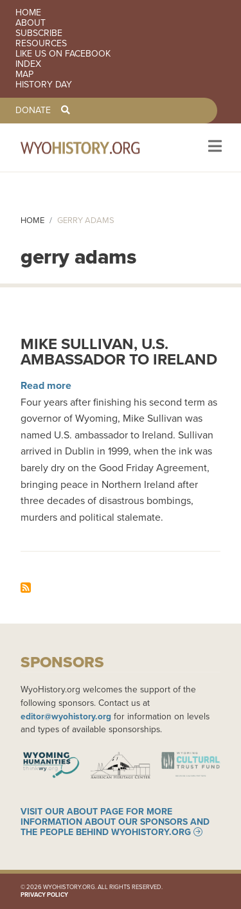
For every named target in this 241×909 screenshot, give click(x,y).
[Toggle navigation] (213, 147)
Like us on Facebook (63, 54)
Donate (33, 110)
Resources (41, 44)
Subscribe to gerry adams (26, 587)
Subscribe (38, 33)
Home (28, 13)
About (30, 23)
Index (28, 64)
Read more (46, 385)
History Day (43, 85)
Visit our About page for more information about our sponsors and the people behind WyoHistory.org (115, 821)
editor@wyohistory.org (66, 716)
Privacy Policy (44, 894)
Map (24, 74)
